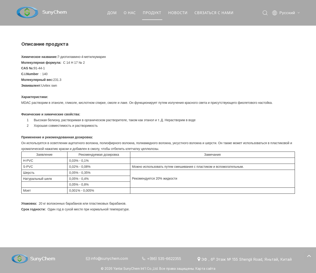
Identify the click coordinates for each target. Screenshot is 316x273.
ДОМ (113, 12)
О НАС (130, 12)
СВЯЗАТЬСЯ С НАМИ (214, 12)
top (308, 255)
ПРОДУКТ (153, 12)
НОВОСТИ (178, 12)
